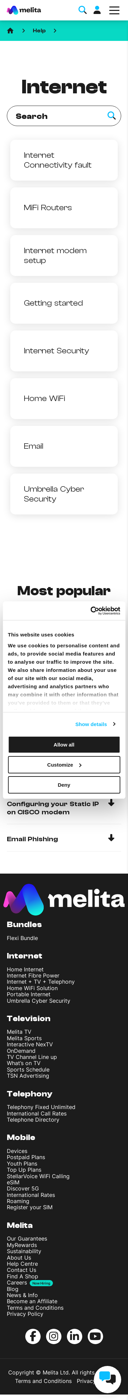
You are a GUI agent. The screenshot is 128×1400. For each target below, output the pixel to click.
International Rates (31, 1194)
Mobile (21, 1137)
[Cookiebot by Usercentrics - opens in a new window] (91, 610)
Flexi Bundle (22, 938)
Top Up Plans (24, 1169)
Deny (64, 784)
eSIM (13, 1182)
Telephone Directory (33, 1119)
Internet (24, 955)
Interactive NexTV (30, 1044)
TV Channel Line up (32, 1056)
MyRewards (22, 1245)
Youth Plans (22, 1163)
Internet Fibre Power (33, 975)
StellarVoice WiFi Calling (38, 1176)
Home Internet (25, 969)
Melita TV (19, 1031)
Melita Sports (24, 1038)
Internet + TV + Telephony (41, 981)
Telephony (30, 1093)
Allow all (64, 745)
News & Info (22, 1295)
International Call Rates (37, 1113)
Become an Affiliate (32, 1301)
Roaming (18, 1201)
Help (39, 30)
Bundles (24, 924)
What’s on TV (24, 1063)
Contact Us (21, 1269)
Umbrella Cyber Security (38, 1000)
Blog (12, 1289)
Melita (20, 1225)
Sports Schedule (28, 1069)
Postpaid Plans (26, 1157)
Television (29, 1018)
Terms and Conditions (35, 1307)
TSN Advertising (28, 1075)
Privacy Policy (25, 1313)
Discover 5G (23, 1188)
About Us (19, 1257)
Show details (91, 724)
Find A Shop (22, 1276)
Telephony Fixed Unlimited (41, 1107)
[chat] (107, 1379)
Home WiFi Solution (32, 988)
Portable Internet (29, 994)
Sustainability (24, 1251)
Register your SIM (30, 1207)
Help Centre (22, 1263)
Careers (17, 1282)
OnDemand (21, 1050)
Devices (17, 1151)
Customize (64, 765)
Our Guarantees (27, 1238)
